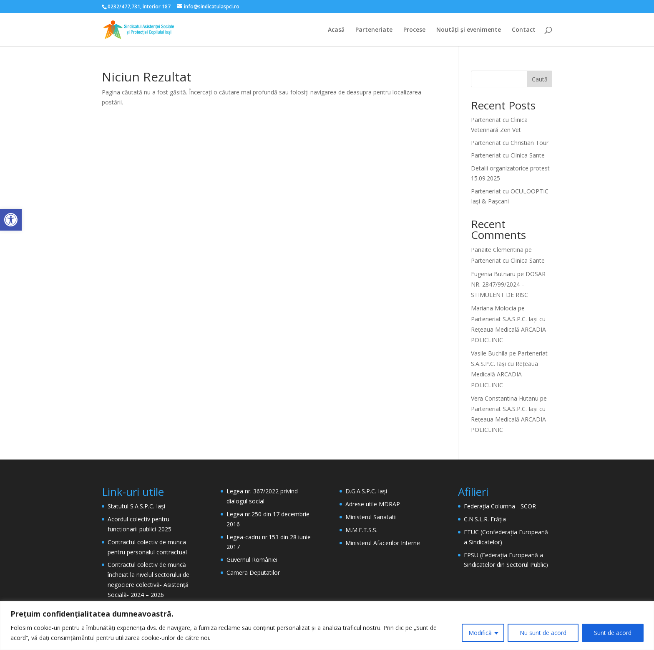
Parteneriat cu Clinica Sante (508, 155)
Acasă (336, 30)
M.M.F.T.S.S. (361, 530)
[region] (327, 625)
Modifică (480, 633)
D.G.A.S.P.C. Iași (366, 491)
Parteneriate (373, 30)
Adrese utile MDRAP (372, 504)
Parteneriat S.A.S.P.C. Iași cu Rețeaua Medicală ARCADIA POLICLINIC (508, 329)
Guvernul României (251, 560)
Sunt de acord (612, 633)
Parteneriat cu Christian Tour (509, 143)
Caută (540, 79)
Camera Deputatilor (253, 572)
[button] (11, 220)
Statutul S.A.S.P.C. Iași (136, 506)
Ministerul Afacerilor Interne (382, 543)
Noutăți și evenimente (468, 30)
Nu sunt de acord (543, 633)
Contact (524, 30)
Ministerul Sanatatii (371, 517)
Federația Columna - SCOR (500, 506)
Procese (414, 30)
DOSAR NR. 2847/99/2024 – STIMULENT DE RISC (508, 284)
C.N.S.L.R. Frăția (485, 519)
